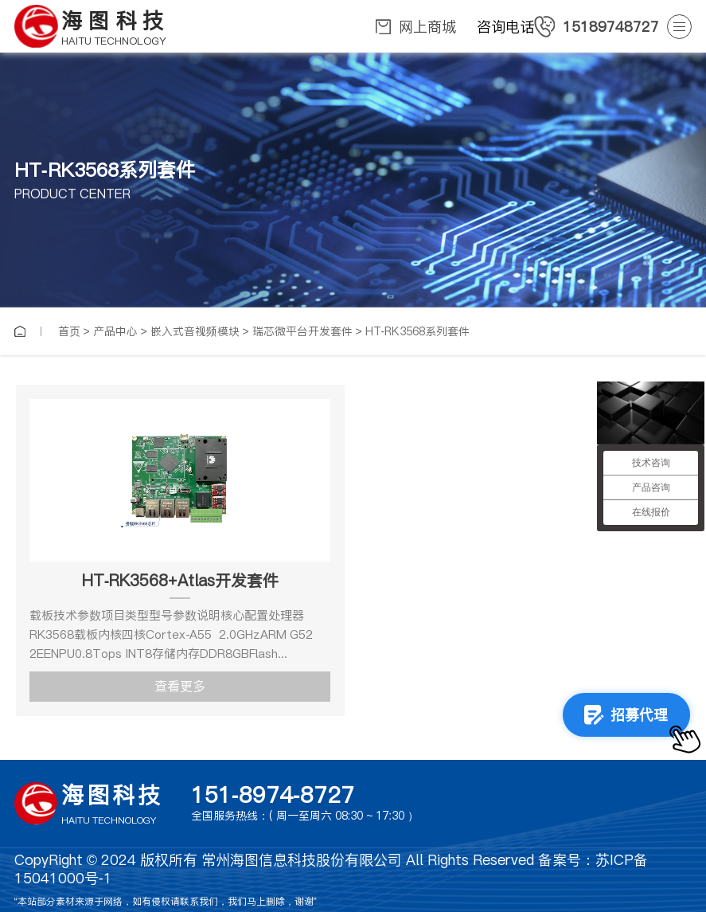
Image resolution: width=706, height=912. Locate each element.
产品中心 (115, 331)
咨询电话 (568, 26)
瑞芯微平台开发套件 (302, 331)
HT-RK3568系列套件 (417, 331)
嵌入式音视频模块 (195, 331)
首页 (69, 331)
